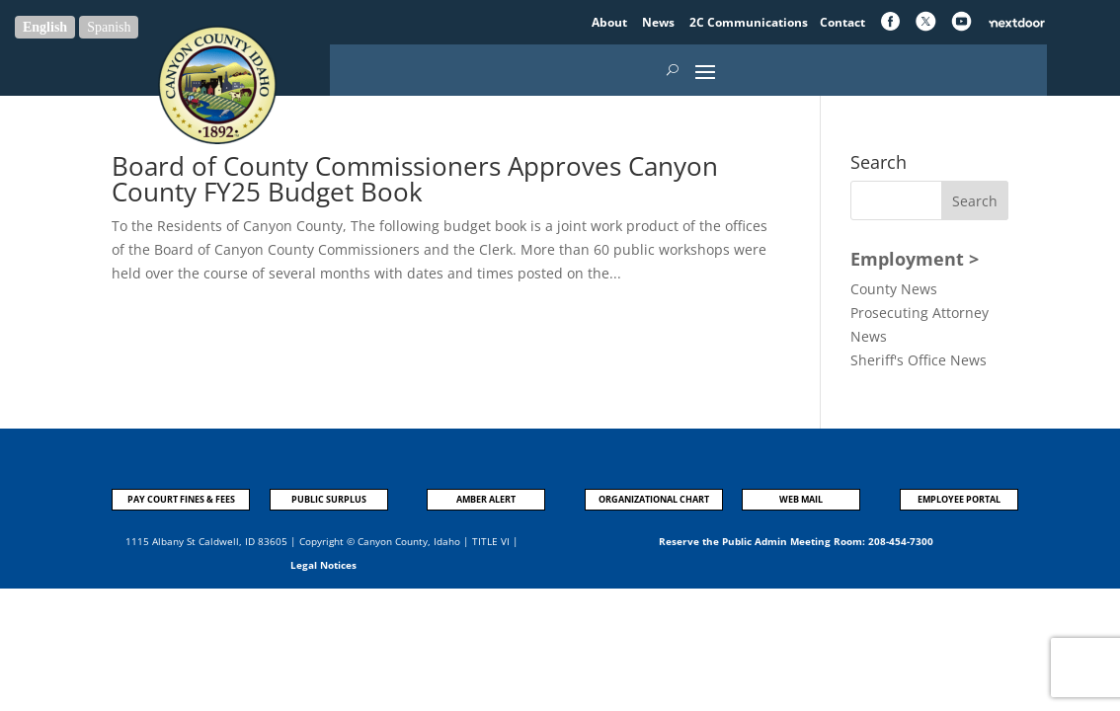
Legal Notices (323, 565)
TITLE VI (491, 541)
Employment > (914, 259)
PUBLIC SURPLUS (328, 499)
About (611, 22)
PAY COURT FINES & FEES (181, 499)
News (660, 22)
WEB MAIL (801, 499)
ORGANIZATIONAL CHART (654, 499)
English (45, 27)
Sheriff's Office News (918, 360)
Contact (842, 22)
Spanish (108, 27)
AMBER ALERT (486, 499)
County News (893, 288)
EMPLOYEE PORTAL (959, 499)
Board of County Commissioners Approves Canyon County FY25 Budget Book (415, 178)
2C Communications (750, 22)
